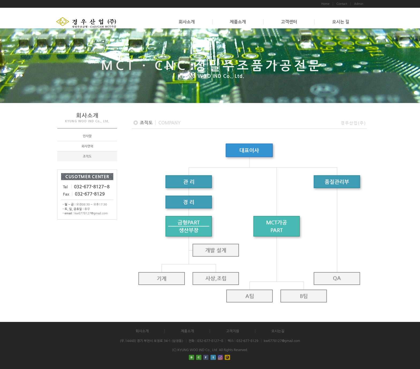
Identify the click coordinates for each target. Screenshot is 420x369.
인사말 (87, 136)
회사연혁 (87, 146)
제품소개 (238, 21)
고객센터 (289, 21)
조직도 (87, 156)
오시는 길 (340, 21)
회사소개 (187, 21)
